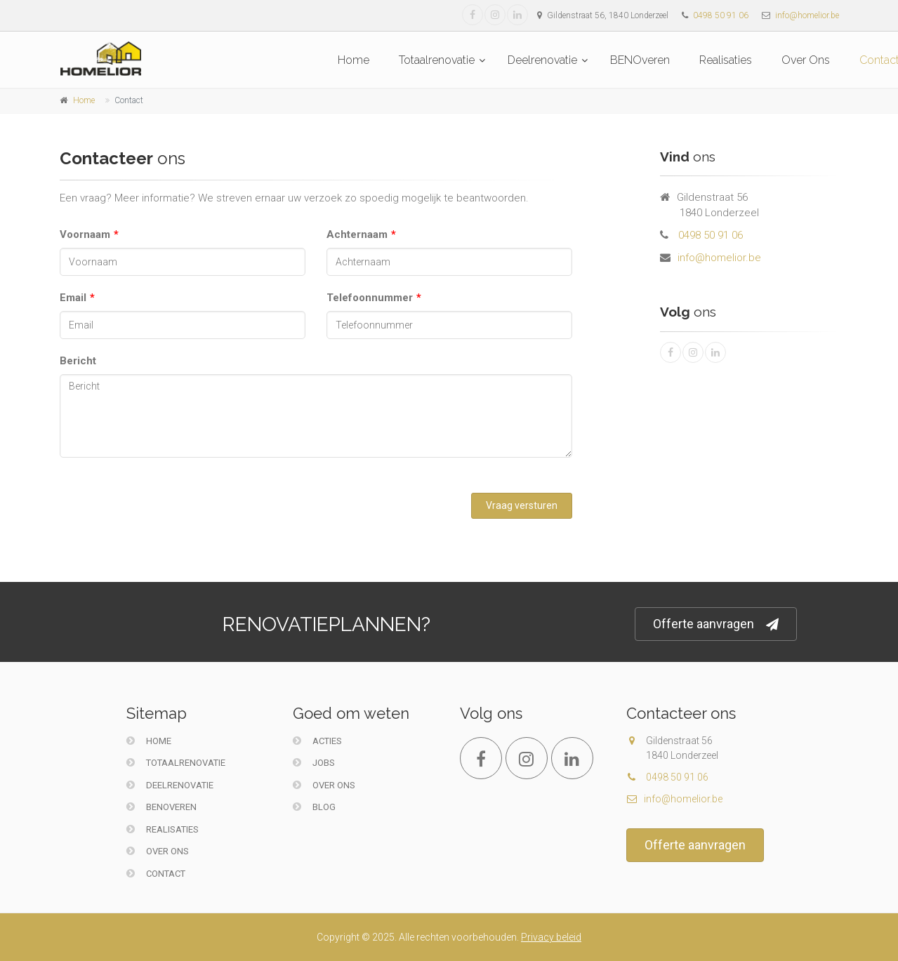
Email (73, 297)
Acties (317, 741)
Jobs (314, 762)
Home (353, 60)
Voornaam (85, 234)
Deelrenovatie (542, 60)
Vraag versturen (521, 505)
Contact (155, 873)
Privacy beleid (551, 937)
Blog (314, 807)
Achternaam (357, 234)
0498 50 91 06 (720, 15)
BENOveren (640, 60)
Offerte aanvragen (716, 624)
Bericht (78, 360)
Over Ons (805, 60)
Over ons (324, 785)
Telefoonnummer (369, 297)
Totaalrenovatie (437, 60)
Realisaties (725, 60)
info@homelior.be (807, 15)
